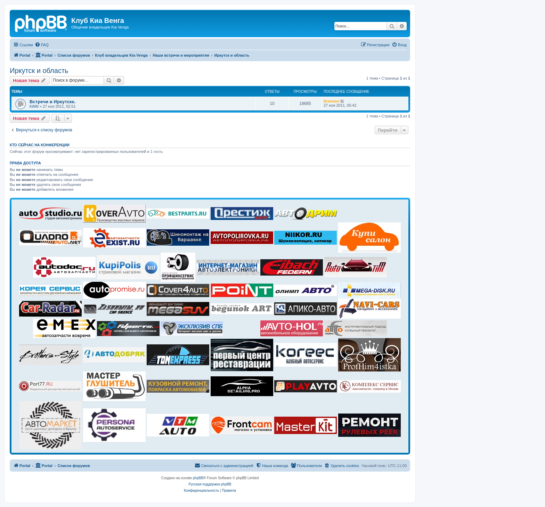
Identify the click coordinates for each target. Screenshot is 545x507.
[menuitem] (42, 45)
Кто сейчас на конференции (40, 145)
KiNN (34, 106)
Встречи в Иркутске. (52, 101)
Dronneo (331, 101)
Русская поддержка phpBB (209, 484)
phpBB (198, 478)
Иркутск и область (39, 70)
